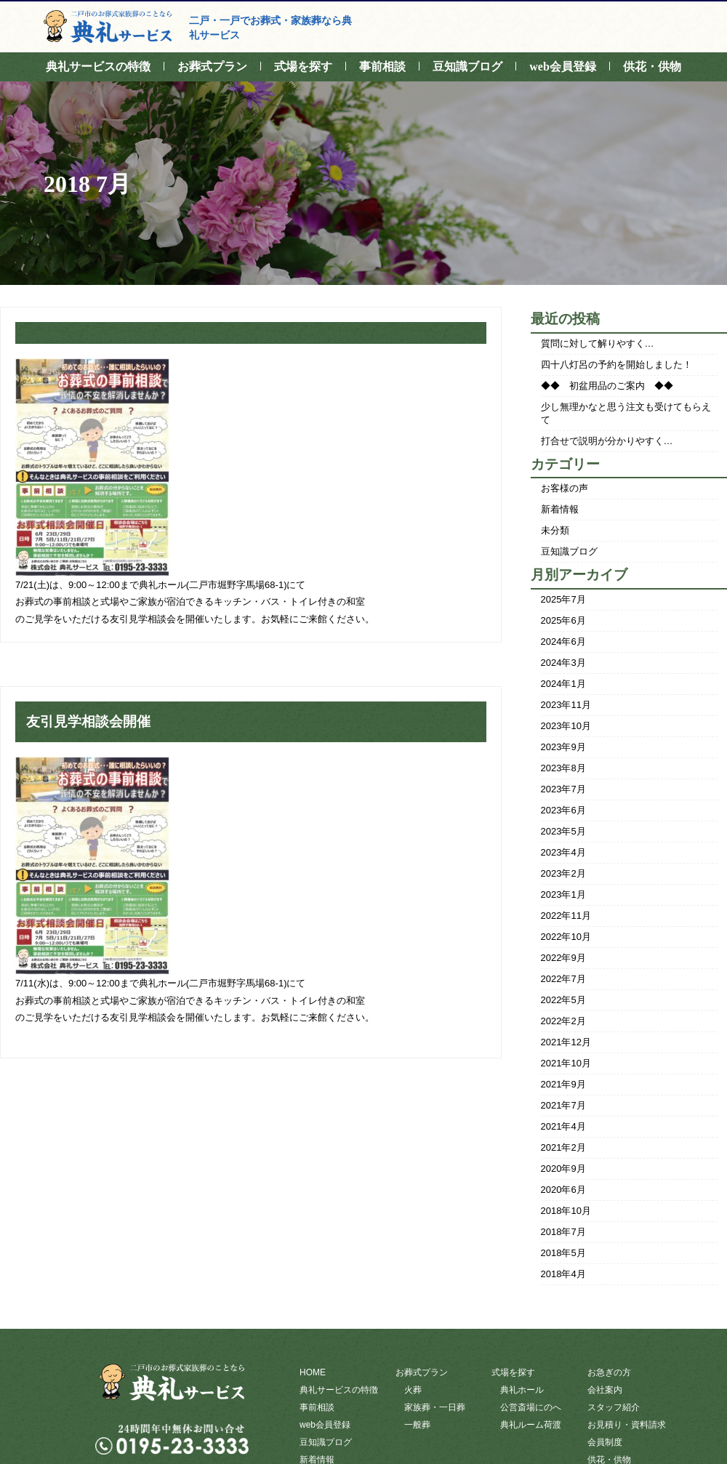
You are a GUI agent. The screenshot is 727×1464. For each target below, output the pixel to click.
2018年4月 (563, 1273)
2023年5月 (563, 831)
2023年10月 (566, 725)
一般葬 (417, 1425)
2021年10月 (566, 1063)
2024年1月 (563, 683)
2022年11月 (566, 915)
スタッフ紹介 (613, 1407)
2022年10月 (566, 936)
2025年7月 (563, 599)
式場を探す (303, 66)
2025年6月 (563, 620)
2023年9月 (563, 746)
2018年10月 (566, 1210)
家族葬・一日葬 (434, 1407)
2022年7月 (563, 978)
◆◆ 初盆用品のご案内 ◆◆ (607, 385)
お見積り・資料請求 (626, 1425)
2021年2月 (563, 1147)
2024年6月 (563, 641)
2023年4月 (563, 852)
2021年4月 (563, 1126)
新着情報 (560, 509)
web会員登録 (562, 66)
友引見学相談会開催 (88, 721)
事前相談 (382, 66)
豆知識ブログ (467, 66)
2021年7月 (563, 1105)
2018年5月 (563, 1252)
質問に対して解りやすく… (597, 343)
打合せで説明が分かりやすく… (607, 440)
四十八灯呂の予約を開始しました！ (616, 364)
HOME (313, 1372)
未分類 (555, 530)
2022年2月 (563, 1020)
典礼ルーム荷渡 (530, 1425)
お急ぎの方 (609, 1372)
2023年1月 (563, 894)
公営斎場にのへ (530, 1407)
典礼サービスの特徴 (98, 66)
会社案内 (604, 1390)
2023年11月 (566, 704)
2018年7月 (563, 1231)
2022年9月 (563, 957)
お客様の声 (564, 488)
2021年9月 (563, 1084)
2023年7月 (563, 789)
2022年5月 (563, 999)
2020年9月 (563, 1168)
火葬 (413, 1390)
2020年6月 (563, 1189)
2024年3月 (563, 662)
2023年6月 (563, 810)
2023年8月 (563, 768)
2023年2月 (563, 873)
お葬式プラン (212, 66)
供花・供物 (652, 66)
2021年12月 (566, 1042)
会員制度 (604, 1442)
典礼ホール (522, 1390)
